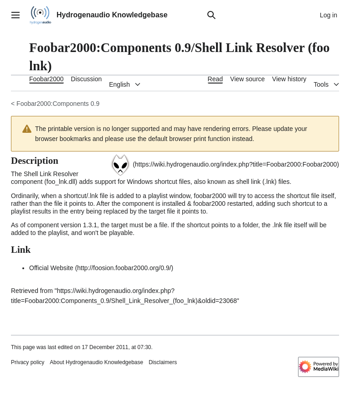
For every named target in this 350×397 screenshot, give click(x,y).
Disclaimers (163, 362)
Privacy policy (27, 362)
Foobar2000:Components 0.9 (57, 103)
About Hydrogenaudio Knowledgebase (96, 362)
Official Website (51, 268)
